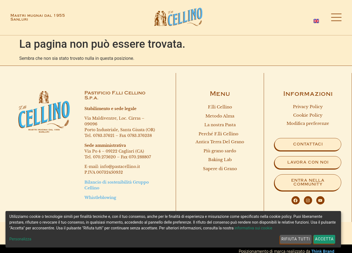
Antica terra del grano (220, 141)
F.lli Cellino (220, 106)
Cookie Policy (308, 115)
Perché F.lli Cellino (220, 134)
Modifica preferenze (308, 123)
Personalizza (20, 239)
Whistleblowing (100, 197)
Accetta (324, 239)
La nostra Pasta (220, 124)
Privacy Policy (308, 106)
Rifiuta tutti (295, 239)
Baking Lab (220, 159)
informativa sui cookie (253, 228)
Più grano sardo (220, 150)
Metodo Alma (219, 116)
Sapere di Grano (220, 168)
